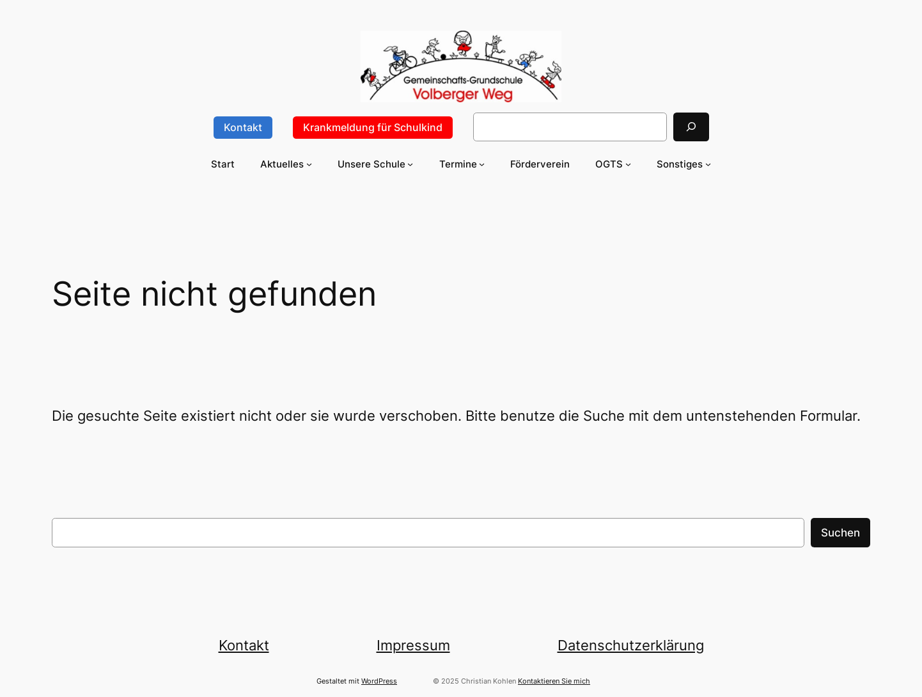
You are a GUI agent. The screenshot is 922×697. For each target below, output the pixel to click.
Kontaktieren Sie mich (554, 681)
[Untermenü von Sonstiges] (708, 164)
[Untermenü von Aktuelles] (309, 164)
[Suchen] (691, 127)
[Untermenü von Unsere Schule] (410, 164)
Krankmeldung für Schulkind (372, 127)
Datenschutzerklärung (631, 645)
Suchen (840, 532)
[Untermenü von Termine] (482, 164)
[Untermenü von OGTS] (628, 164)
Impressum (413, 645)
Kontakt (243, 127)
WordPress (379, 681)
